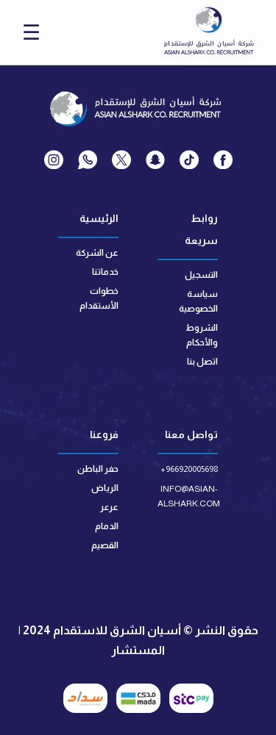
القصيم (104, 545)
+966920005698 (189, 469)
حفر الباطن (97, 469)
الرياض (104, 488)
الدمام (106, 526)
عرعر (109, 507)
